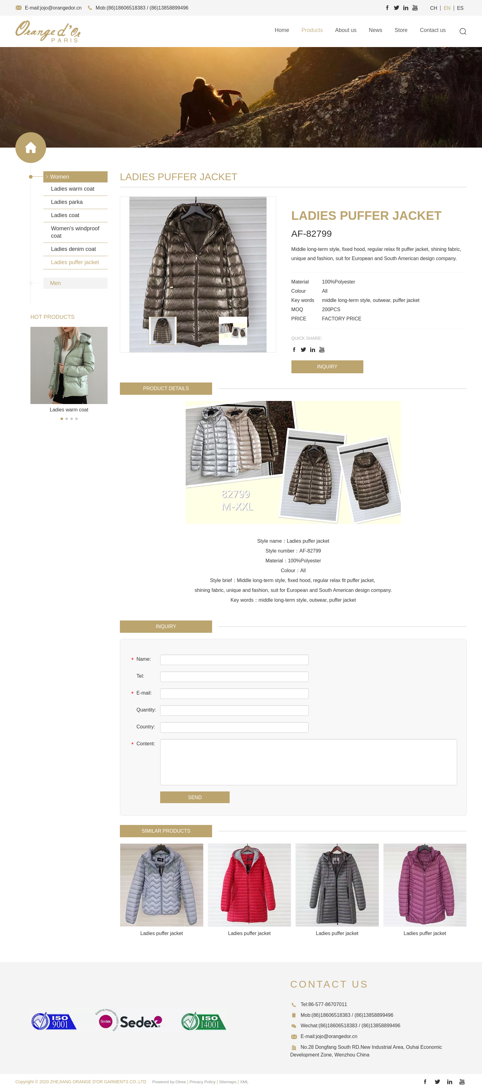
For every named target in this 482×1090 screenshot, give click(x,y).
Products (310, 31)
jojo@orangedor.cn (61, 7)
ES (460, 8)
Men (55, 283)
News (374, 31)
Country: (142, 727)
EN (447, 8)
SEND (195, 797)
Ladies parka (67, 202)
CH (433, 8)
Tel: (136, 676)
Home (279, 31)
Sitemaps (230, 1081)
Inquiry (327, 366)
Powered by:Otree (169, 1081)
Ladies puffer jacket (75, 262)
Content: (142, 744)
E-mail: (140, 693)
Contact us (432, 31)
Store (400, 31)
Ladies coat (65, 215)
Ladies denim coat (73, 249)
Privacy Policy (204, 1081)
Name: (140, 659)
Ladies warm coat (72, 189)
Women (59, 177)
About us (344, 31)
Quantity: (142, 710)
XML (246, 1081)
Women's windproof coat (75, 232)
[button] (62, 419)
